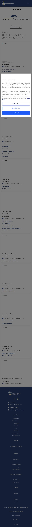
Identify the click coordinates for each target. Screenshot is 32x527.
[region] (16, 95)
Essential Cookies (16, 108)
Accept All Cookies (16, 112)
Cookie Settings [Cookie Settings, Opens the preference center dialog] (16, 103)
